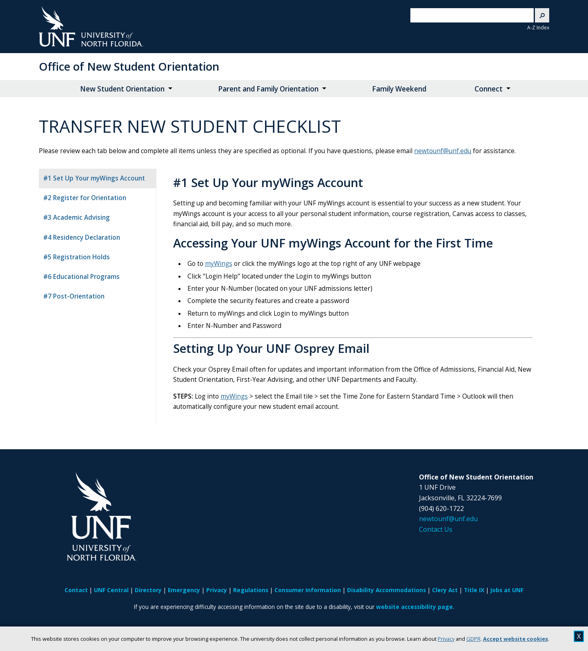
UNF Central (111, 590)
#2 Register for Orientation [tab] (84, 198)
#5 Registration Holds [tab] (76, 257)
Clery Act (445, 590)
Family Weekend (399, 89)
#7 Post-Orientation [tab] (74, 296)
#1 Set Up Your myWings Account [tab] (94, 178)
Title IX (474, 590)
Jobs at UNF (506, 590)
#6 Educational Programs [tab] (81, 276)
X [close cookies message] (579, 636)
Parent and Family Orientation (268, 89)
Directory (148, 590)
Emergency (184, 590)
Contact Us (435, 529)
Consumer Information (307, 590)
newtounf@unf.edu (442, 151)
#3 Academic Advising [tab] (76, 217)
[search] (465, 15)
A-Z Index (538, 27)
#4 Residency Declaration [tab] (81, 237)
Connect (488, 89)
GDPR (473, 638)
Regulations (250, 590)
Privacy (446, 638)
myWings (218, 263)
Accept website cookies (515, 638)
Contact (76, 590)
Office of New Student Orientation (129, 66)
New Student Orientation (122, 89)
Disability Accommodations (386, 590)
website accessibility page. (415, 607)
